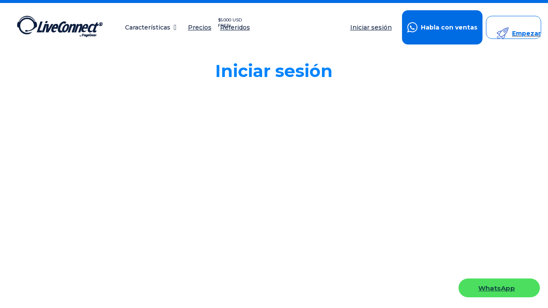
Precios (199, 27)
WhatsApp (496, 288)
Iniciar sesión (371, 27)
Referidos (235, 27)
